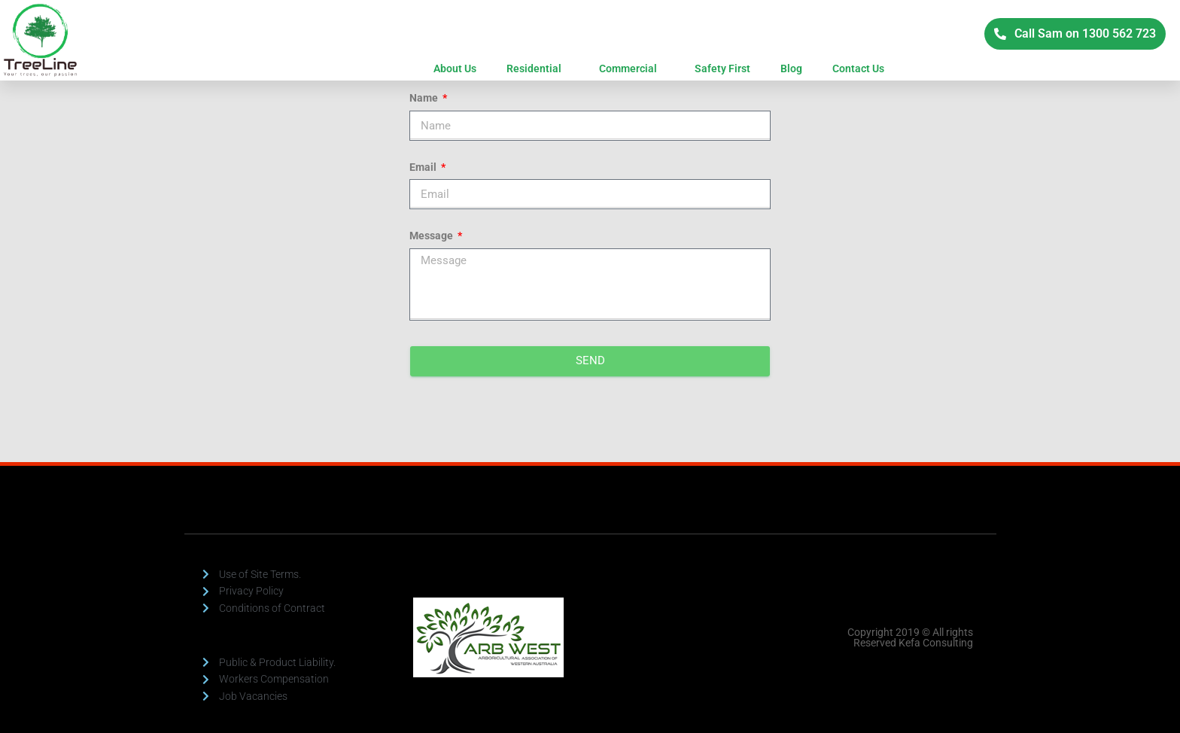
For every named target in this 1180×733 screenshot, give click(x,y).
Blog (791, 68)
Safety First (722, 68)
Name (424, 98)
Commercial (632, 68)
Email (424, 167)
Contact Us (858, 68)
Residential (537, 68)
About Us (454, 68)
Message (432, 236)
